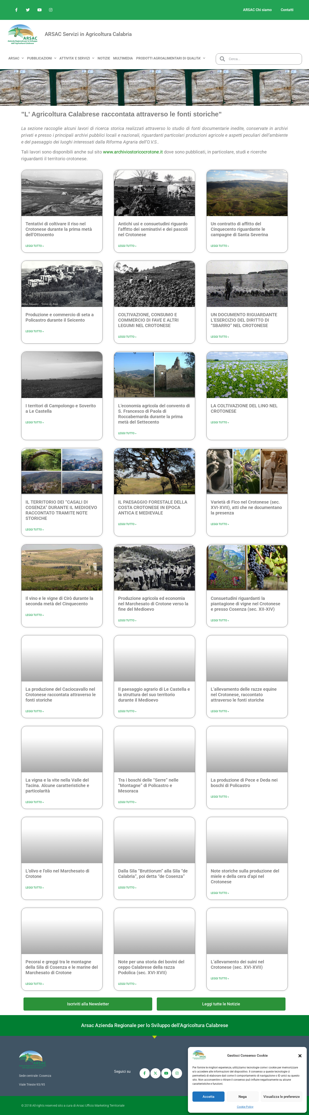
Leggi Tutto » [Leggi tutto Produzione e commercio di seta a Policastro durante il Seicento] (35, 331)
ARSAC (16, 58)
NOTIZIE (104, 58)
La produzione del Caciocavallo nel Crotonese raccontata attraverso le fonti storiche (61, 694)
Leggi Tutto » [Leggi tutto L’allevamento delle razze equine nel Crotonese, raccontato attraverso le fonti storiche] (220, 711)
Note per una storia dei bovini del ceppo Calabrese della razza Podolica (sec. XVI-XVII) (151, 967)
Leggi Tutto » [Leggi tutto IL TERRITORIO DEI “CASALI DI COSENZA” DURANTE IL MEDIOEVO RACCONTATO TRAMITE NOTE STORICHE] (35, 529)
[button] (300, 1056)
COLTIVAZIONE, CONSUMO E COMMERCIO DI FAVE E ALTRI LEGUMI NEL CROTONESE (148, 320)
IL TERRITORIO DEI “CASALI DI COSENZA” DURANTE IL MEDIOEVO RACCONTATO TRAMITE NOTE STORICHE (61, 510)
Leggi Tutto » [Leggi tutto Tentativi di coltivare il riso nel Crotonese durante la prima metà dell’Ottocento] (35, 246)
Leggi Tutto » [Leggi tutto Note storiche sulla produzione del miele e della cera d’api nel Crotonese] (220, 893)
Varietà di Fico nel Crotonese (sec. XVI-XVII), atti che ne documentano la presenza (246, 507)
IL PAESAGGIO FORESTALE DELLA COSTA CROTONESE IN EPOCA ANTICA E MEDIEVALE (152, 507)
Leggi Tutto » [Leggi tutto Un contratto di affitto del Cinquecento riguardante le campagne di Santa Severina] (220, 246)
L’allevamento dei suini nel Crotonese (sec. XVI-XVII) (237, 964)
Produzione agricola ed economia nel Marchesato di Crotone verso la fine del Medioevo (153, 604)
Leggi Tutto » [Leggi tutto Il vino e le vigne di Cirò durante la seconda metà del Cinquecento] (35, 615)
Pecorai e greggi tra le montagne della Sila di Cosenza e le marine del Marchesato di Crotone (62, 967)
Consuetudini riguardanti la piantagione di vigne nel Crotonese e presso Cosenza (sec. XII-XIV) (245, 604)
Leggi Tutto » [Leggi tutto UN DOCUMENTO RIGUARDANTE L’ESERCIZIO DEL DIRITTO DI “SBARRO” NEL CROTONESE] (220, 336)
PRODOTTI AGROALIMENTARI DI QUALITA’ (170, 58)
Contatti (287, 10)
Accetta (208, 1097)
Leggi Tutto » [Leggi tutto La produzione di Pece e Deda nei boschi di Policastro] (220, 796)
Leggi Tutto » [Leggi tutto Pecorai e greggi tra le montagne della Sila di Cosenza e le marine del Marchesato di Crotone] (35, 983)
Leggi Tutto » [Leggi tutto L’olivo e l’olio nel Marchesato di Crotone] (35, 887)
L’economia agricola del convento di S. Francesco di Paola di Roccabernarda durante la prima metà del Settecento (154, 414)
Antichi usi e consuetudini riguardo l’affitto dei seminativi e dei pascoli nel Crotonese (153, 229)
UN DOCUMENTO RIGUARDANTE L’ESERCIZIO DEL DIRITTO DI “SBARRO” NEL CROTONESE (244, 320)
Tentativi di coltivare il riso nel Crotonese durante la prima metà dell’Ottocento (59, 229)
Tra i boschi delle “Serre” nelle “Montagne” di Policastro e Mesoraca (148, 785)
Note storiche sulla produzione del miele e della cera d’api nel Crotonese (245, 876)
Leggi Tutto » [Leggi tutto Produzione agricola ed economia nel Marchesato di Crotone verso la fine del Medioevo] (127, 620)
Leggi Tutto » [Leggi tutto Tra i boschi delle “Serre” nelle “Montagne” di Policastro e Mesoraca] (127, 802)
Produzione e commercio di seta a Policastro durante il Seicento (60, 317)
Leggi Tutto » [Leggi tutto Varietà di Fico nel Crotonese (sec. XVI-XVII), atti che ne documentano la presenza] (220, 524)
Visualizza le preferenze (281, 1097)
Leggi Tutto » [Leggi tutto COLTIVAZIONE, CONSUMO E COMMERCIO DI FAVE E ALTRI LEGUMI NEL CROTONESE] (127, 336)
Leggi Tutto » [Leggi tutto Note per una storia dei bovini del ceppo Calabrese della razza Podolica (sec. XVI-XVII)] (127, 983)
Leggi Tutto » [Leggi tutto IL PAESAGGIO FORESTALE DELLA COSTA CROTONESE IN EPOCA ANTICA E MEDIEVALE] (127, 524)
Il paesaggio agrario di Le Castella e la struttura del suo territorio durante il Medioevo (154, 694)
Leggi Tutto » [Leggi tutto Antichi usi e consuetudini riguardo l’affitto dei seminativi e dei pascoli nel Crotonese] (127, 246)
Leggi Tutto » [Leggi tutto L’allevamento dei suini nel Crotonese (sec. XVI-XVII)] (220, 978)
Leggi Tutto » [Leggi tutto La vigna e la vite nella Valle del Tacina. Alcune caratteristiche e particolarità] (35, 802)
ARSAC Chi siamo (257, 10)
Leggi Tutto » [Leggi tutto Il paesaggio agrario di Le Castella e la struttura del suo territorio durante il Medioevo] (127, 711)
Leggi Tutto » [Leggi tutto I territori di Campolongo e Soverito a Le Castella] (35, 422)
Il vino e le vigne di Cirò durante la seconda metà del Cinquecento (59, 601)
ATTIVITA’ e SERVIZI (76, 58)
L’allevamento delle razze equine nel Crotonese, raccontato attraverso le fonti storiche (244, 694)
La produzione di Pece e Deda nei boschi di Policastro (244, 782)
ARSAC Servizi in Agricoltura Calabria (88, 34)
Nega (243, 1097)
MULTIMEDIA (123, 58)
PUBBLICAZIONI (41, 58)
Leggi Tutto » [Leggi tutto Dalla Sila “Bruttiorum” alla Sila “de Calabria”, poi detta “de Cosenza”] (127, 887)
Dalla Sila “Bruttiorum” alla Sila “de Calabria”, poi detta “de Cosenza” (153, 873)
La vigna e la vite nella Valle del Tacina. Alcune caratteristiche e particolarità (57, 785)
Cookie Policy (245, 1106)
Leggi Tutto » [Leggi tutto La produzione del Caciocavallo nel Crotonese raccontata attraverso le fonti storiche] (35, 711)
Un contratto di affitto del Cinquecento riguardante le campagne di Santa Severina (239, 229)
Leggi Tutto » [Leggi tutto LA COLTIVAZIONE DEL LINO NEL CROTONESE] (220, 422)
